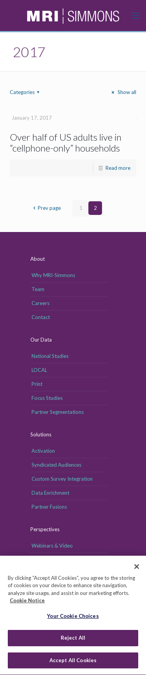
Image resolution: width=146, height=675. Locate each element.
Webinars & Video (52, 545)
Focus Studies (47, 398)
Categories (26, 92)
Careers (40, 303)
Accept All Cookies (73, 662)
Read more (118, 168)
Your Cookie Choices (73, 618)
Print (37, 384)
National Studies (50, 356)
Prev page (46, 208)
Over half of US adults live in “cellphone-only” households (65, 142)
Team (38, 289)
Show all (122, 92)
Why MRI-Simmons (53, 275)
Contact (41, 317)
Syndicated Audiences (56, 465)
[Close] (136, 568)
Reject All (73, 640)
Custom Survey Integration (62, 479)
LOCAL (39, 370)
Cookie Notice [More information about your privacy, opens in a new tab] (27, 603)
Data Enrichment (50, 493)
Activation (43, 451)
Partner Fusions (49, 507)
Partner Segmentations (58, 412)
